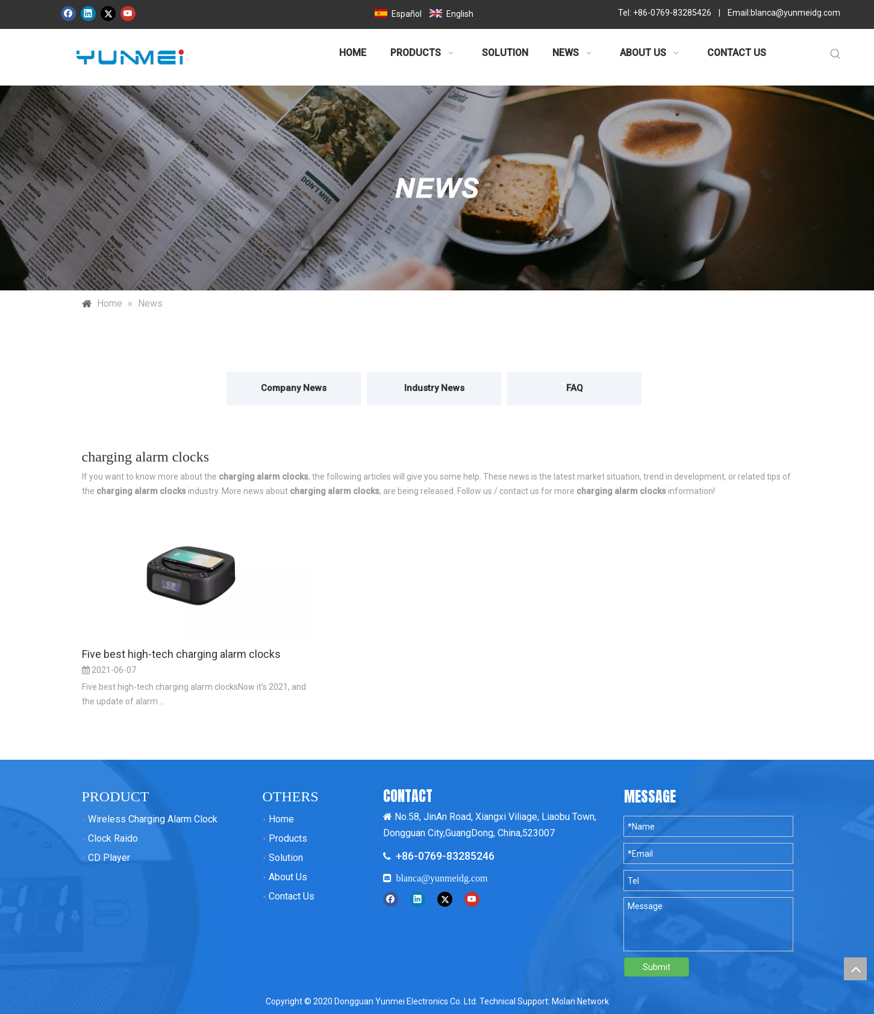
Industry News (434, 388)
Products (288, 838)
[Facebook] (68, 13)
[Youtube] (128, 13)
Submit (656, 967)
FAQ (574, 388)
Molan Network (580, 1001)
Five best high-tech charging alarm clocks (181, 654)
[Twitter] (108, 13)
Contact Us (291, 896)
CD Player (109, 857)
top (855, 968)
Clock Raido (113, 838)
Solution (286, 857)
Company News (293, 388)
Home (281, 819)
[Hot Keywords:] (835, 54)
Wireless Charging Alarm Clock (152, 819)
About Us (288, 877)
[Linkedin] (88, 13)
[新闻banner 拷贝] (437, 188)
